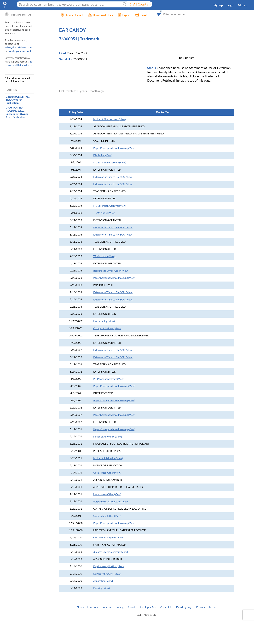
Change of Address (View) (107, 328)
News (80, 607)
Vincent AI (166, 607)
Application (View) (103, 581)
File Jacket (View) (102, 155)
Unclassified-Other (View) (107, 472)
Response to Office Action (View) (110, 270)
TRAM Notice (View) (104, 213)
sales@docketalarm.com (18, 47)
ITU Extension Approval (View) (109, 162)
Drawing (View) (101, 588)
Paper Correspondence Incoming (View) (114, 148)
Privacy (200, 607)
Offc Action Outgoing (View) (108, 537)
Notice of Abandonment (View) (109, 119)
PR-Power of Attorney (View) (108, 379)
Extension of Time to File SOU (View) (113, 177)
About (131, 607)
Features (92, 607)
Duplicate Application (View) (108, 566)
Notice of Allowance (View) (107, 436)
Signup (218, 5)
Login (230, 5)
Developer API (147, 607)
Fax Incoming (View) (104, 321)
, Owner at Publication (18, 99)
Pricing (119, 607)
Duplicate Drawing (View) (107, 573)
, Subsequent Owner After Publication (17, 112)
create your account (19, 50)
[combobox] (163, 14)
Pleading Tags (184, 607)
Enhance (107, 607)
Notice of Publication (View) (108, 458)
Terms (212, 607)
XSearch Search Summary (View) (110, 552)
